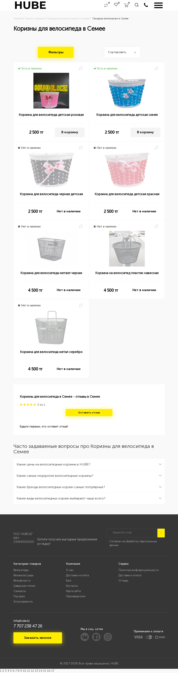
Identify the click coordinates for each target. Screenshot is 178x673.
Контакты (72, 585)
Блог (68, 580)
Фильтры (55, 52)
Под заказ (19, 596)
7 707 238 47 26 (27, 626)
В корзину (69, 132)
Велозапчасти (21, 580)
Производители (75, 596)
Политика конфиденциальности (139, 570)
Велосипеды (21, 570)
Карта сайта (73, 591)
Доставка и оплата (77, 575)
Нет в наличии (68, 211)
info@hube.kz (21, 620)
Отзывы (123, 580)
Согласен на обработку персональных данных (133, 543)
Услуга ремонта (23, 601)
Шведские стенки (24, 585)
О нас (70, 570)
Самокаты (19, 591)
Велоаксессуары (23, 575)
